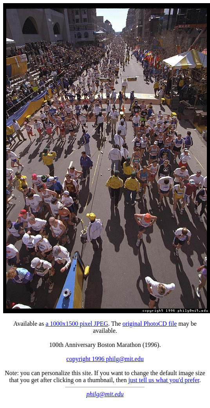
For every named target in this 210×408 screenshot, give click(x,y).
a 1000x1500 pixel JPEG (76, 323)
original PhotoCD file (150, 323)
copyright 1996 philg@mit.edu (104, 359)
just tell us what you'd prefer (163, 380)
